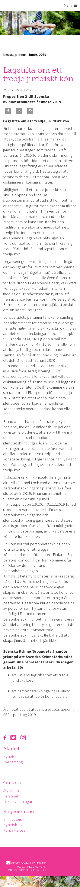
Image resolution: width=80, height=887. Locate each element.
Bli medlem (12, 819)
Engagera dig (18, 811)
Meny (70, 5)
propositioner (26, 54)
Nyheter (10, 756)
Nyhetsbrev (12, 824)
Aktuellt (12, 748)
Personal (10, 796)
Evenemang (13, 762)
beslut (8, 54)
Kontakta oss (14, 830)
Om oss (12, 783)
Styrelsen (11, 790)
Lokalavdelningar (17, 801)
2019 (42, 54)
